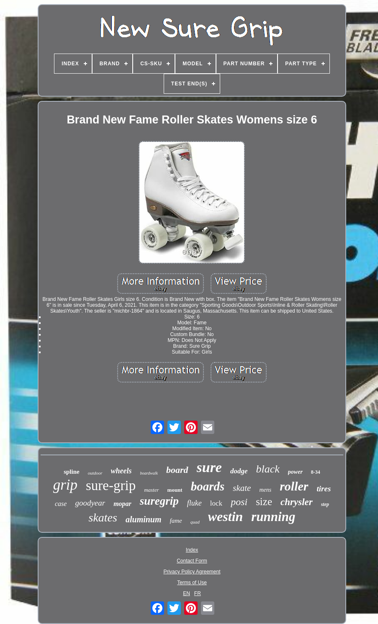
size (264, 501)
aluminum (144, 519)
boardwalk (149, 473)
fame (176, 520)
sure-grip (111, 485)
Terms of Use (192, 582)
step (325, 504)
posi (239, 501)
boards (208, 486)
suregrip (159, 501)
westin (225, 516)
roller (294, 486)
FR (197, 593)
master (151, 490)
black (268, 469)
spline (72, 471)
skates (103, 517)
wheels (121, 471)
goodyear (90, 502)
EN (186, 593)
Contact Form (192, 561)
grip (65, 485)
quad (195, 521)
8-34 (315, 472)
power (295, 472)
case (61, 503)
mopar (122, 503)
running (273, 516)
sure (209, 467)
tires (324, 488)
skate (242, 488)
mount (175, 490)
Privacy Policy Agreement (191, 572)
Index (192, 550)
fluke (194, 503)
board (177, 470)
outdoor (95, 472)
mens (265, 490)
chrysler (296, 502)
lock (216, 503)
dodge (239, 471)
